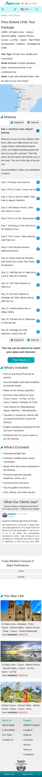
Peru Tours (14, 15)
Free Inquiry (21, 359)
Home (4, 15)
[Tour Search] (36, 9)
